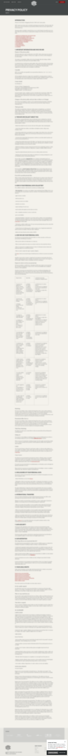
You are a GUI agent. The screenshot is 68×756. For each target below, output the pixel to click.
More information (59, 747)
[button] (34, 378)
